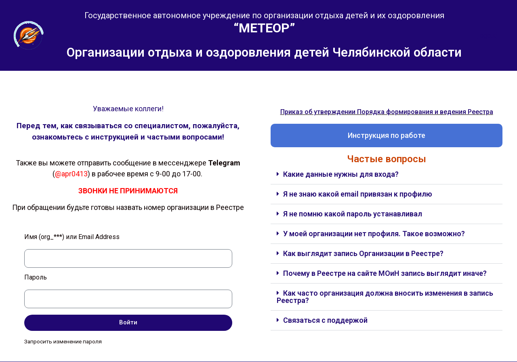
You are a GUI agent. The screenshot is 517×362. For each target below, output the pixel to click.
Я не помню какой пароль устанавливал (352, 214)
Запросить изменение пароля (63, 341)
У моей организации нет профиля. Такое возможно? (374, 233)
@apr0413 (71, 173)
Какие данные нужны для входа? (341, 174)
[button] (387, 174)
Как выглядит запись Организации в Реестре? (363, 253)
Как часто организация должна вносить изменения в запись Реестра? (385, 297)
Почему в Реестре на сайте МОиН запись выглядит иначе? (385, 273)
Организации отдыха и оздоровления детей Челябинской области (264, 52)
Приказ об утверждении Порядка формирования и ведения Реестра (386, 112)
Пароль (35, 277)
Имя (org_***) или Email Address (72, 237)
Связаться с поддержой (325, 320)
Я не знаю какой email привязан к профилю (357, 194)
